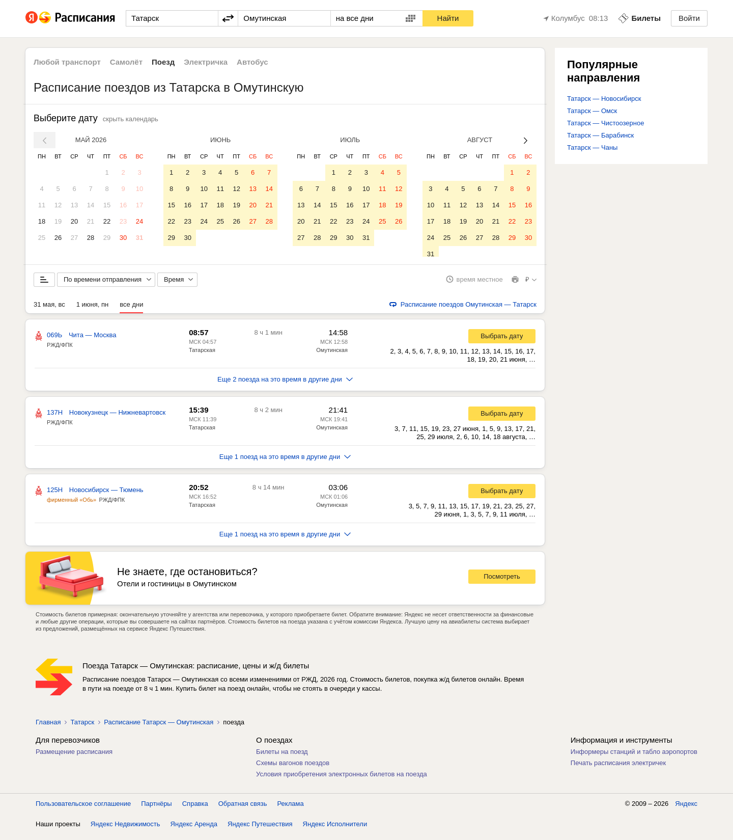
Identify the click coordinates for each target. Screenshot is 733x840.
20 (74, 221)
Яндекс (686, 809)
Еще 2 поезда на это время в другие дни (285, 385)
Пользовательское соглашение (83, 809)
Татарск (82, 727)
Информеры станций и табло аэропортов (634, 757)
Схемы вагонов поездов (292, 768)
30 (123, 237)
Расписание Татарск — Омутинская (158, 727)
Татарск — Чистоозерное (605, 123)
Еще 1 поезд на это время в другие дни (285, 462)
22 (106, 221)
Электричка (206, 62)
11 (41, 205)
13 (74, 205)
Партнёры (156, 809)
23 (123, 221)
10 (139, 189)
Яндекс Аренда (194, 829)
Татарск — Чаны (592, 147)
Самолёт (126, 62)
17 (139, 205)
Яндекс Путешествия (260, 829)
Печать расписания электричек (618, 768)
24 (139, 221)
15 (106, 205)
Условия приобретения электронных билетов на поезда (341, 779)
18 (41, 221)
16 (123, 205)
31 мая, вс (49, 310)
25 (41, 237)
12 (58, 205)
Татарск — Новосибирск (604, 98)
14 (90, 205)
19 (58, 221)
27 (74, 237)
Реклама (290, 809)
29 (106, 237)
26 (58, 237)
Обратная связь (242, 809)
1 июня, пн (92, 310)
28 (90, 237)
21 (90, 221)
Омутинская (332, 356)
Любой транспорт (67, 62)
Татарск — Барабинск (600, 135)
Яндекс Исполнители (335, 829)
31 (139, 237)
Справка (195, 809)
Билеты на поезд (282, 757)
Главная (48, 727)
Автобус (252, 62)
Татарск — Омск (592, 111)
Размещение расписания (74, 757)
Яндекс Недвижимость (125, 829)
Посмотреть (502, 582)
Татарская (202, 356)
